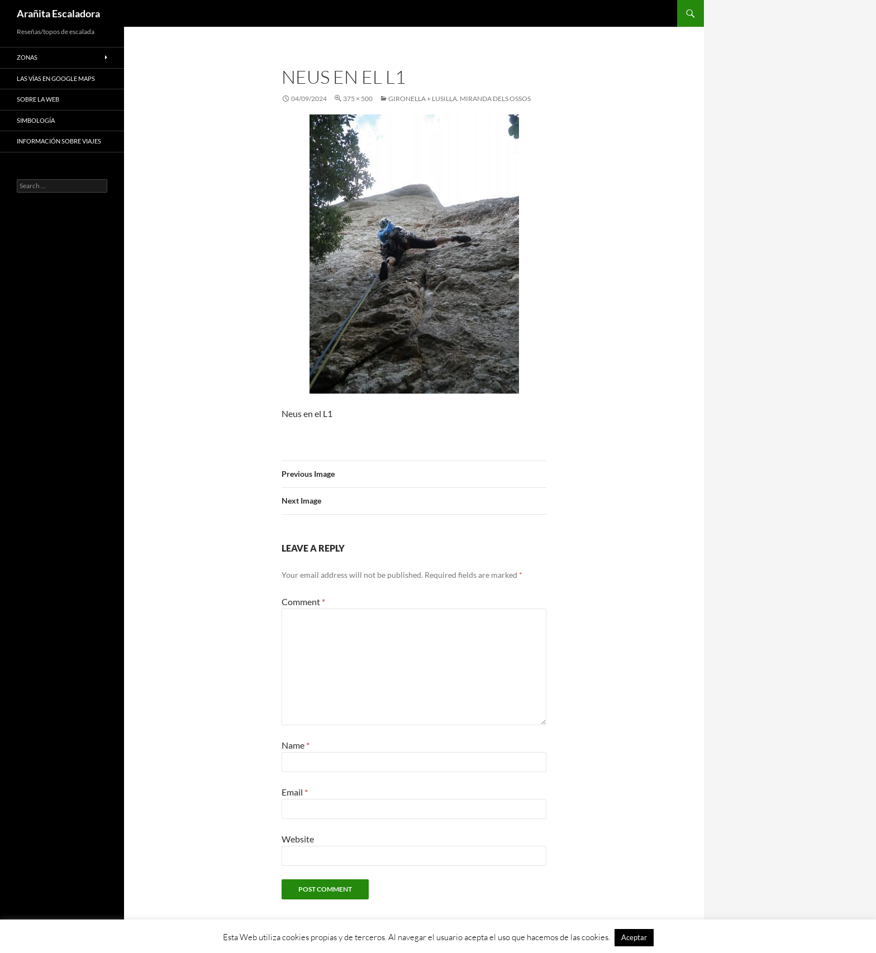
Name (296, 745)
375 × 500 (358, 98)
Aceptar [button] (634, 937)
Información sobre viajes (59, 141)
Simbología (36, 120)
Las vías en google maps (56, 78)
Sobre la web (38, 99)
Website (298, 839)
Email (295, 792)
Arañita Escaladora (58, 13)
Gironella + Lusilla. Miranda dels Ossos (459, 98)
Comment (303, 601)
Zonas (27, 57)
